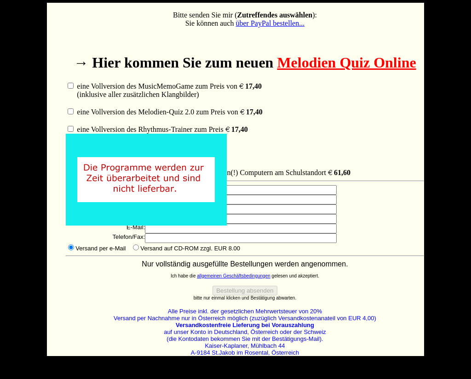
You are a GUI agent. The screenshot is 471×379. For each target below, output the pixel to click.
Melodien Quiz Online (346, 62)
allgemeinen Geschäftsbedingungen (233, 275)
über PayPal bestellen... (270, 23)
